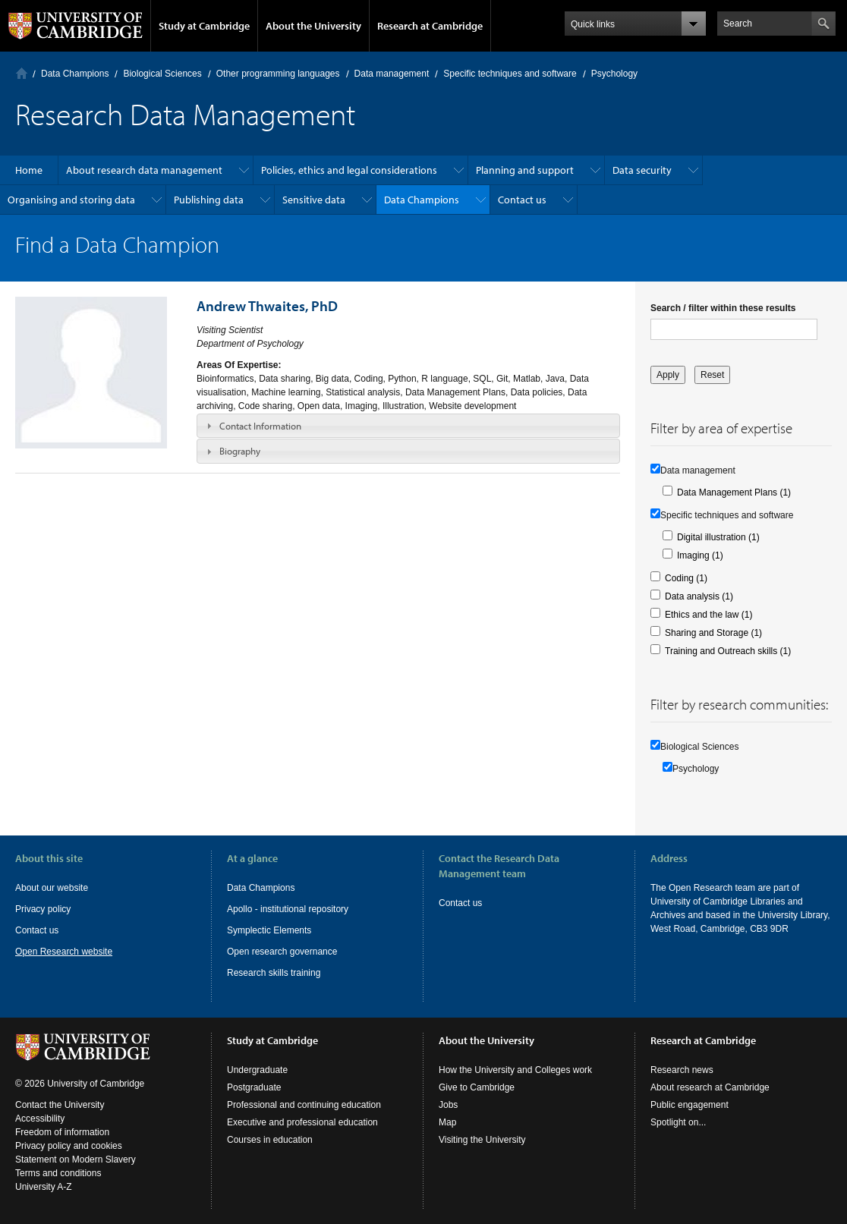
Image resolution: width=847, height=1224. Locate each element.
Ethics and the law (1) (708, 614)
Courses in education (270, 1139)
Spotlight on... (678, 1122)
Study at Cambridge (204, 26)
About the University (313, 26)
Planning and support (525, 170)
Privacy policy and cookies (68, 1146)
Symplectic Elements (269, 930)
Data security (642, 170)
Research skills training (273, 973)
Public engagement (689, 1105)
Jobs (448, 1105)
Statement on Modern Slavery (75, 1159)
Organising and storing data (71, 199)
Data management (392, 73)
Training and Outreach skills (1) (728, 651)
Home (21, 73)
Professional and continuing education (304, 1105)
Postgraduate (254, 1087)
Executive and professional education (302, 1122)
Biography (239, 451)
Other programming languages (278, 73)
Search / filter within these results (722, 308)
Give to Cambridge (477, 1087)
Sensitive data (313, 199)
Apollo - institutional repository (287, 909)
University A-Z (43, 1187)
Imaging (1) (700, 555)
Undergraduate (257, 1070)
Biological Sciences (162, 73)
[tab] (408, 426)
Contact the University (59, 1105)
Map (447, 1122)
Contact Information (260, 426)
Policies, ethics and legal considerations (349, 170)
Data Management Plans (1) (734, 492)
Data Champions (75, 73)
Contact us (522, 199)
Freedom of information (62, 1132)
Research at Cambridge (430, 26)
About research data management (144, 170)
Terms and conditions (58, 1173)
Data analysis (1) (699, 596)
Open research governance (282, 951)
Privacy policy (43, 909)
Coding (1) (686, 578)
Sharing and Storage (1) (713, 633)
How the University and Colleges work (515, 1070)
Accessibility (40, 1118)
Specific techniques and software (509, 73)
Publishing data (209, 199)
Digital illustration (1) (718, 537)
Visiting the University (482, 1139)
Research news (681, 1070)
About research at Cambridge (710, 1087)
